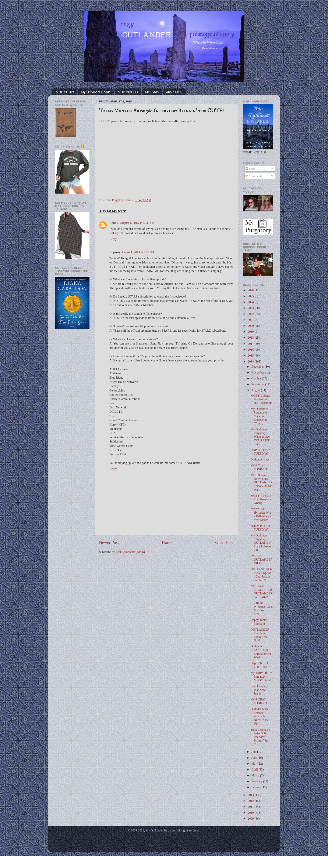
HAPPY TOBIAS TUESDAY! (261, 451)
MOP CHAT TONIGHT (259, 701)
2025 (251, 296)
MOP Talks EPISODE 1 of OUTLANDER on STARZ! (261, 591)
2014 (251, 361)
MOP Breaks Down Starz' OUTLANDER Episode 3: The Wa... (261, 482)
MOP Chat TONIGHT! (259, 467)
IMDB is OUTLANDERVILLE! (261, 559)
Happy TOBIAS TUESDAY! (260, 527)
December (258, 366)
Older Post (224, 542)
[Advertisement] (72, 399)
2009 (251, 818)
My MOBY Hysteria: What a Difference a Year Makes (261, 514)
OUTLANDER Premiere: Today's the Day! (260, 635)
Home (167, 542)
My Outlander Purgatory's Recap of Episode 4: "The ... (259, 416)
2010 (251, 812)
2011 (251, 806)
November (258, 372)
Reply (113, 239)
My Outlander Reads (95, 92)
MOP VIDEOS (128, 92)
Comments (254, 176)
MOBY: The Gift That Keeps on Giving (261, 499)
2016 (251, 349)
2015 (251, 355)
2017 (251, 343)
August (256, 390)
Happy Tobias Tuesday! (259, 621)
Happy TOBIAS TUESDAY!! (260, 665)
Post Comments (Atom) (130, 552)
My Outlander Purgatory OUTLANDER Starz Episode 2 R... (261, 543)
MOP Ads (152, 92)
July (254, 751)
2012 (251, 800)
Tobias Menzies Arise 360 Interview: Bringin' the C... (260, 737)
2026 (251, 290)
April (255, 769)
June (254, 757)
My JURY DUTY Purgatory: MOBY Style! (261, 676)
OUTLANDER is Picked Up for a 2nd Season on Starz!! (261, 575)
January (256, 787)
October (256, 378)
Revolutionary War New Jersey (259, 689)
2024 (251, 302)
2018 (251, 337)
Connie (114, 223)
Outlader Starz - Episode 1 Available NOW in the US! (260, 716)
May (254, 763)
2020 (251, 325)
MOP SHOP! (65, 92)
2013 (251, 795)
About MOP (174, 92)
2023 (251, 308)
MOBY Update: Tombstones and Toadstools (261, 399)
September (258, 384)
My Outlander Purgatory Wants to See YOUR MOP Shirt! (260, 437)
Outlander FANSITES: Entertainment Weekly (261, 652)
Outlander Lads (260, 459)
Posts (250, 168)
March (255, 775)
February (257, 781)
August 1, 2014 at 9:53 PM (137, 252)
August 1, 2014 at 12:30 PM (137, 223)
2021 (251, 319)
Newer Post (109, 542)
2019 (251, 331)
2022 (251, 314)
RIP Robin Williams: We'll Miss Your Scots (262, 608)
